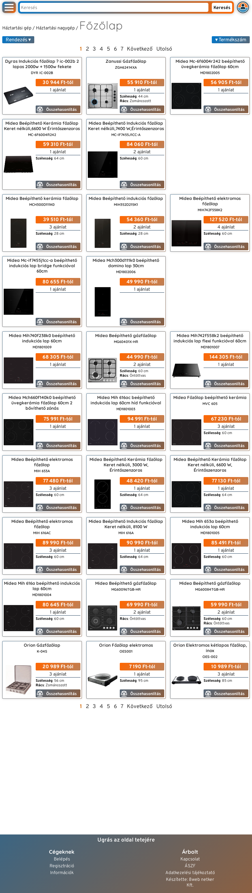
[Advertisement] (210, 154)
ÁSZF (190, 866)
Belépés (62, 859)
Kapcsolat (190, 859)
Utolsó (164, 49)
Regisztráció (62, 866)
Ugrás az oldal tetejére (126, 840)
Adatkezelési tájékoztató (190, 873)
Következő (140, 49)
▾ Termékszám (230, 40)
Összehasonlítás (57, 109)
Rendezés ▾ (18, 40)
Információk (62, 873)
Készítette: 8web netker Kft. (190, 882)
